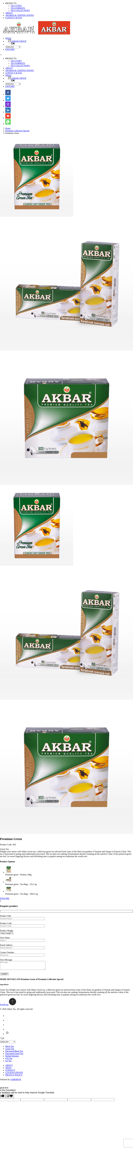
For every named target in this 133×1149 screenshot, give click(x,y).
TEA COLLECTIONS (20, 10)
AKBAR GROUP (15, 41)
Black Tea (9, 1048)
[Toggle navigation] (1, 54)
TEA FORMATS (18, 8)
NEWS (8, 38)
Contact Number (7, 952)
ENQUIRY (10, 49)
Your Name (5, 938)
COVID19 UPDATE (14, 1074)
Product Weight (6, 930)
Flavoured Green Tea (14, 1055)
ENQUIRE (4, 898)
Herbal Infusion (12, 1057)
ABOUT (9, 13)
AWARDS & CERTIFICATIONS (19, 15)
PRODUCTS (10, 3)
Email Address (6, 945)
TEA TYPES (16, 6)
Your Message (6, 960)
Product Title (5, 916)
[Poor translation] (9, 1097)
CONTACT (10, 1072)
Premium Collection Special (17, 131)
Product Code (6, 923)
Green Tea (9, 1050)
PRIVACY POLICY (13, 1076)
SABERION (15, 1081)
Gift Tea (8, 1060)
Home (8, 128)
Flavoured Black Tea (14, 1053)
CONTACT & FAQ (13, 18)
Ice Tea (8, 1062)
